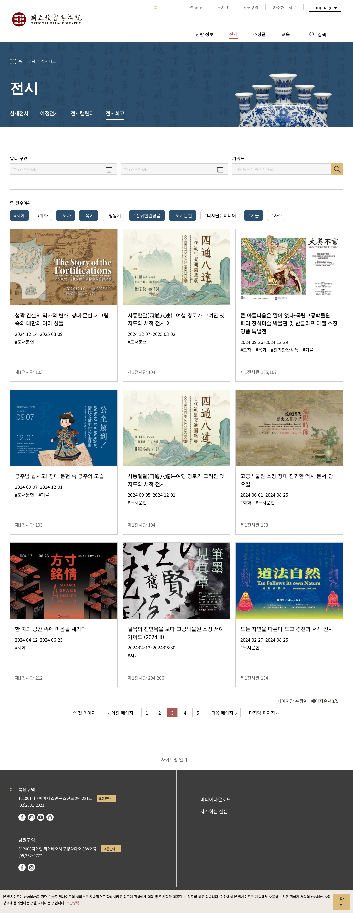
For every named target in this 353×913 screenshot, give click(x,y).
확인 (342, 901)
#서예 (19, 215)
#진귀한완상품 (147, 215)
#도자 (65, 215)
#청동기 (113, 215)
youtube (40, 817)
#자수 (276, 215)
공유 (294, 141)
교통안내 (105, 798)
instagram (31, 817)
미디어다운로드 (215, 799)
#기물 (253, 215)
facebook (22, 817)
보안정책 (72, 902)
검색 (337, 169)
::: (155, 7)
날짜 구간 (19, 158)
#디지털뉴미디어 (220, 215)
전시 (31, 61)
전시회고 (48, 61)
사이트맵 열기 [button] (174, 759)
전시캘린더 (82, 113)
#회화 (42, 215)
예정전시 (49, 113)
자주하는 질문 (214, 811)
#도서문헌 (182, 215)
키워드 (238, 158)
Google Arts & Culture (50, 817)
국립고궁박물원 (46, 19)
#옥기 (88, 215)
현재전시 (19, 113)
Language (322, 7)
